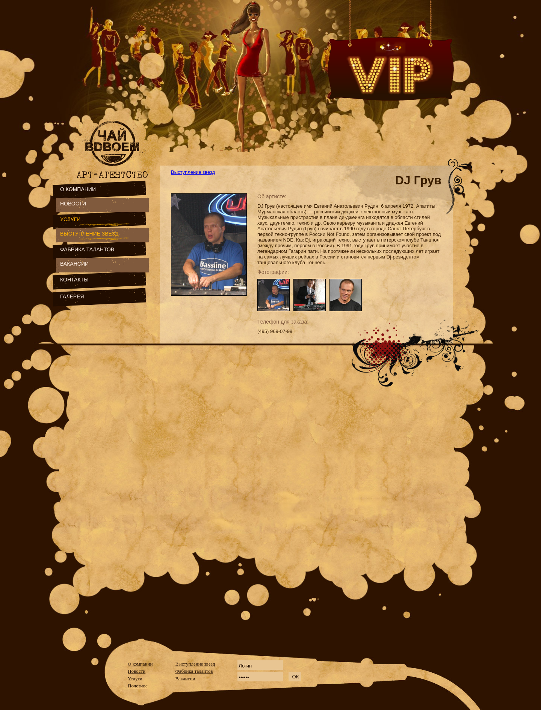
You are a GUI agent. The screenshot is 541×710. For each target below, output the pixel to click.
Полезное (138, 686)
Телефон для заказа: (282, 322)
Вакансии (185, 678)
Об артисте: (271, 196)
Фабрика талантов (194, 671)
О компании (140, 664)
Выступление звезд (193, 172)
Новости (136, 671)
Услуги (135, 678)
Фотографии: (273, 272)
